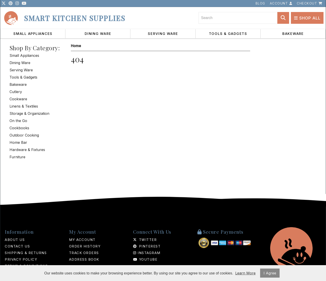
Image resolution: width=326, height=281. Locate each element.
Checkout (309, 3)
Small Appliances (33, 33)
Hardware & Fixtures (27, 149)
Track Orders (84, 253)
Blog (260, 3)
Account (281, 3)
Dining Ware (98, 33)
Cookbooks (19, 128)
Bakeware (293, 33)
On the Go (18, 120)
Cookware (18, 99)
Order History (85, 246)
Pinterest (147, 246)
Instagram (147, 253)
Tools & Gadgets (228, 33)
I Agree (270, 273)
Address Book (84, 259)
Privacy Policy (21, 259)
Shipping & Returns (26, 253)
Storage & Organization (29, 113)
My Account (82, 240)
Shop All (307, 18)
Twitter (145, 240)
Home (76, 45)
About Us (15, 240)
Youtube (145, 259)
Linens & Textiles (24, 106)
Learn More (245, 273)
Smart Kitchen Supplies (74, 18)
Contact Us (17, 246)
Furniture (17, 157)
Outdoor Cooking (24, 135)
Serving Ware (163, 33)
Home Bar (18, 142)
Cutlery (16, 91)
